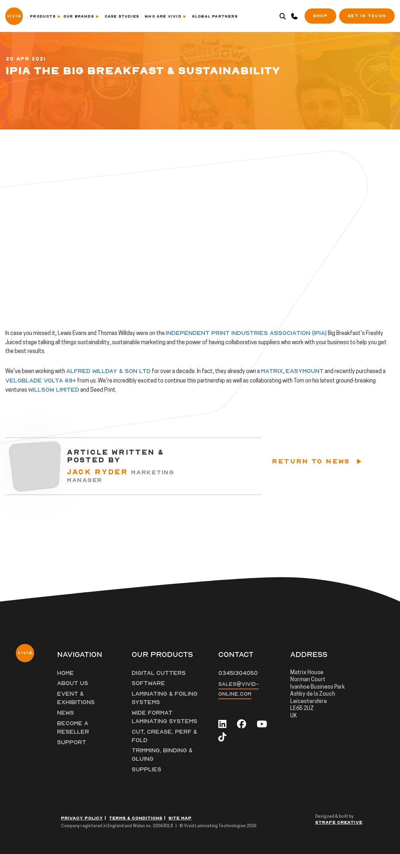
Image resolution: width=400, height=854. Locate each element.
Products (45, 17)
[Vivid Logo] (14, 15)
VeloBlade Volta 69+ (40, 381)
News (65, 713)
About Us (72, 683)
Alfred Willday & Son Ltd (108, 371)
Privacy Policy (82, 818)
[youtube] (262, 724)
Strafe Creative (338, 822)
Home (65, 673)
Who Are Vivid (165, 17)
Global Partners (215, 17)
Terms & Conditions (135, 818)
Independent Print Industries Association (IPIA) (246, 333)
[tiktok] (222, 738)
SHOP (320, 16)
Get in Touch (367, 16)
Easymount (305, 371)
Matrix (272, 371)
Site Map (180, 818)
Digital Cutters (159, 673)
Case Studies (122, 17)
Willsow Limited (53, 390)
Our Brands (81, 17)
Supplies (147, 769)
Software (148, 683)
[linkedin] (222, 724)
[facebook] (241, 724)
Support (72, 742)
